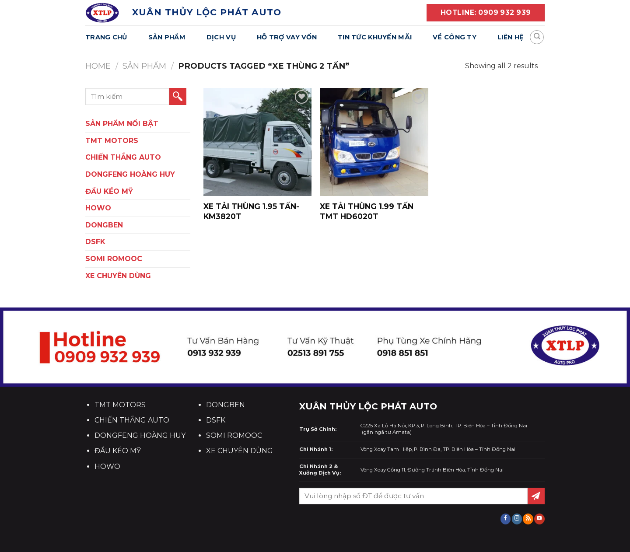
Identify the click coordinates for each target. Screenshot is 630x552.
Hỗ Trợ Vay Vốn (287, 37)
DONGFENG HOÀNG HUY (130, 174)
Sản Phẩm (167, 37)
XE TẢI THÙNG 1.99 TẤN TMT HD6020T (366, 211)
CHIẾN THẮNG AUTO (123, 157)
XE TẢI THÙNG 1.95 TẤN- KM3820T (251, 211)
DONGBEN (104, 225)
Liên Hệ (510, 37)
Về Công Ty (454, 37)
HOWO (98, 208)
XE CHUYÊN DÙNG (118, 276)
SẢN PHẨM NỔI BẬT (121, 123)
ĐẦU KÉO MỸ (109, 191)
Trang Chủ (106, 37)
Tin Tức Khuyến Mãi (375, 37)
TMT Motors (111, 140)
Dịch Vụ (221, 37)
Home (98, 66)
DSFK (95, 242)
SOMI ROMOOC (113, 259)
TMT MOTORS (120, 405)
